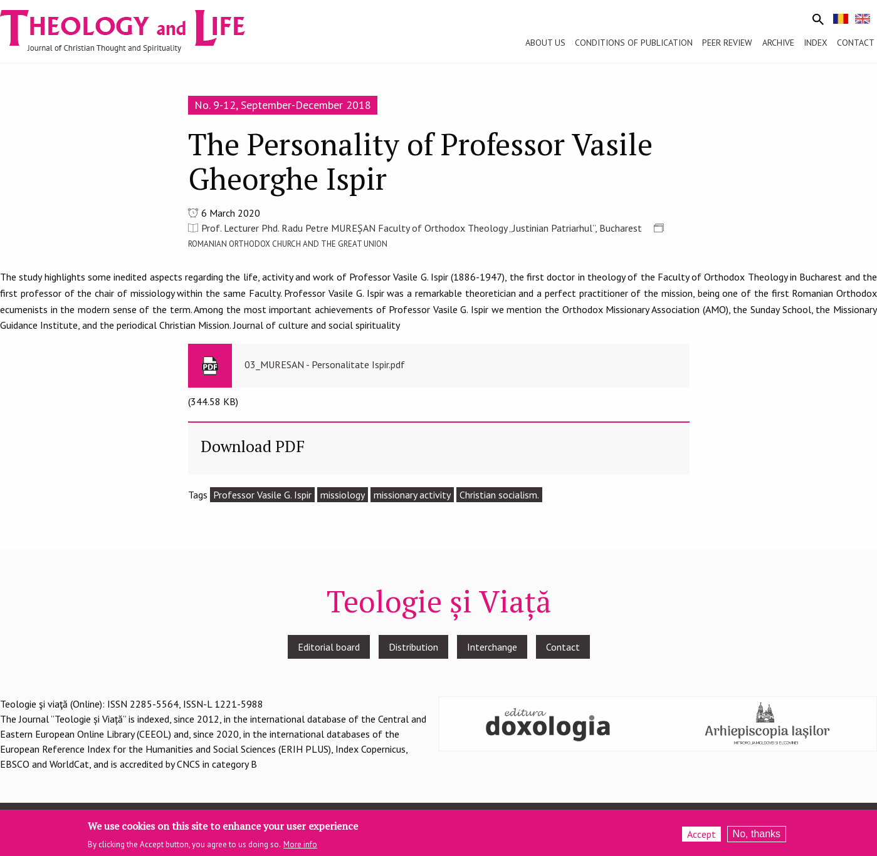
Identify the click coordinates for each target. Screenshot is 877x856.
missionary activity (412, 494)
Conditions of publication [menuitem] (634, 42)
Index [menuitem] (815, 42)
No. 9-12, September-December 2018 (282, 105)
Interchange (492, 647)
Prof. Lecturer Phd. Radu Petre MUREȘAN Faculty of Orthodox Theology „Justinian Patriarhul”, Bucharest (421, 228)
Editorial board (329, 647)
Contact (563, 647)
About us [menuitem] (545, 42)
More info (300, 848)
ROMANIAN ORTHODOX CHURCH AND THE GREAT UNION (287, 244)
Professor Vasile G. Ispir (262, 494)
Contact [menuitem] (855, 42)
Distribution (413, 647)
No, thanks (756, 837)
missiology (342, 494)
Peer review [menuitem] (727, 42)
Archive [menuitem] (778, 42)
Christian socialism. (499, 494)
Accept (701, 837)
